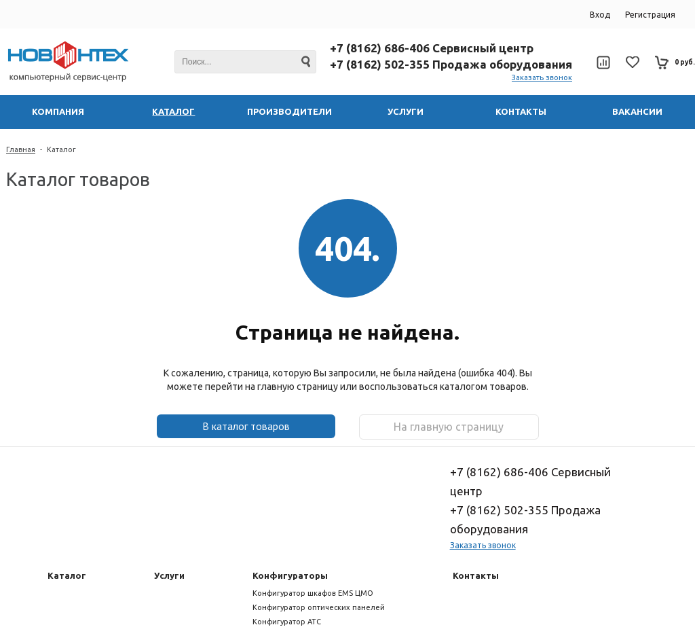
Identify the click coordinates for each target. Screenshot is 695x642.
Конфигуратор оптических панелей (318, 607)
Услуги (169, 575)
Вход (600, 14)
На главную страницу (449, 427)
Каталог (61, 149)
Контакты (476, 575)
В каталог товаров (246, 426)
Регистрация (650, 14)
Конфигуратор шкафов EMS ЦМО (312, 593)
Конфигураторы (290, 575)
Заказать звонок (542, 77)
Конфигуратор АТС (286, 622)
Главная (20, 149)
